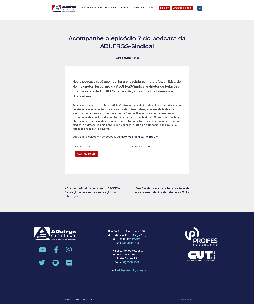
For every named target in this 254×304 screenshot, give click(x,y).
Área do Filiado (182, 8)
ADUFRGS (87, 8)
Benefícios (110, 8)
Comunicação (137, 8)
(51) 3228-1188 (130, 243)
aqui (83, 137)
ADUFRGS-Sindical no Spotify (139, 137)
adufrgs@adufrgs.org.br (131, 270)
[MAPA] (136, 239)
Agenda (98, 8)
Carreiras (123, 8)
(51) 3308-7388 (130, 262)
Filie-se (164, 8)
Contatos (152, 8)
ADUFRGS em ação (87, 154)
